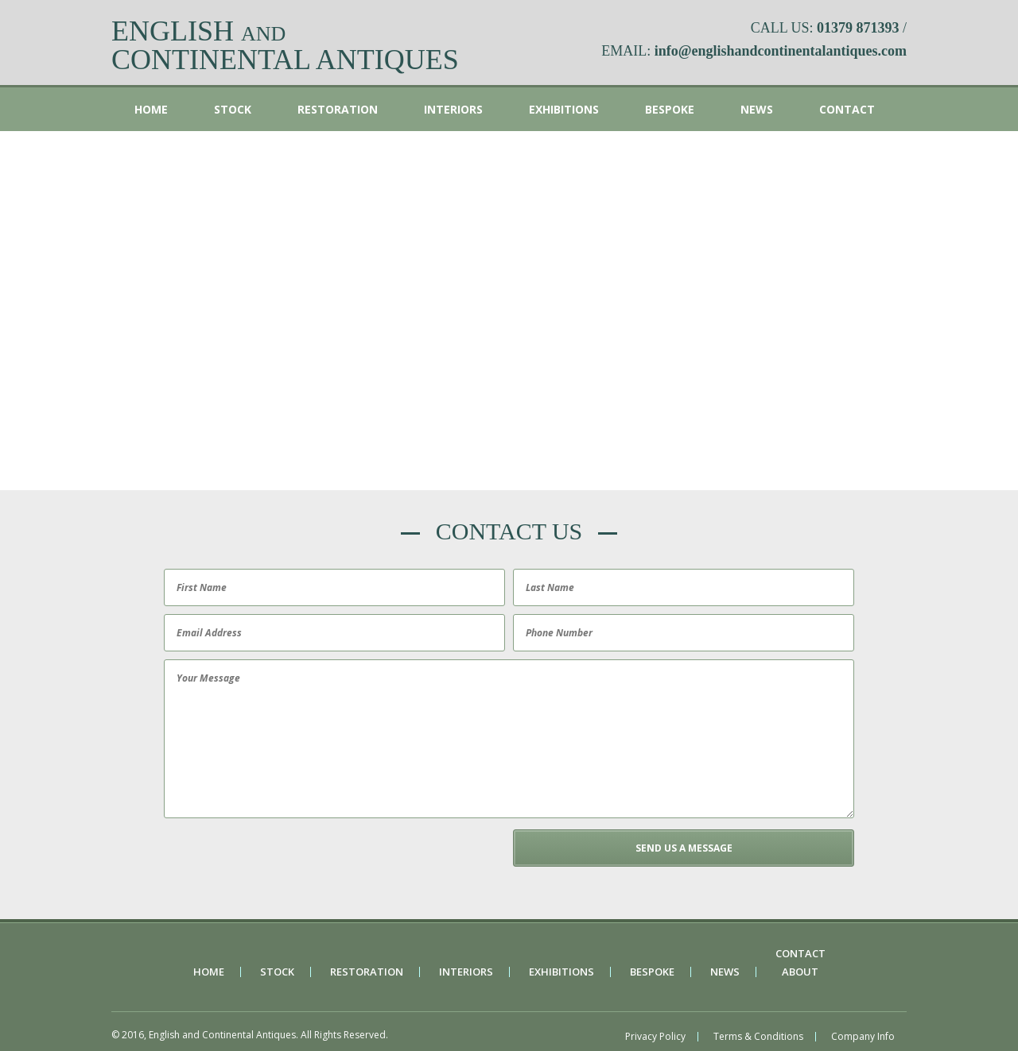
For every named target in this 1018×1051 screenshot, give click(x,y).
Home (151, 109)
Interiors (453, 109)
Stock (232, 109)
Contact (847, 109)
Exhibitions (564, 109)
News (756, 109)
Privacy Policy (655, 1036)
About (800, 972)
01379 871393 (858, 28)
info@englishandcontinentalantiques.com (781, 51)
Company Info (863, 1036)
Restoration (337, 109)
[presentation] (281, 860)
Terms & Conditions (758, 1036)
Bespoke (669, 109)
